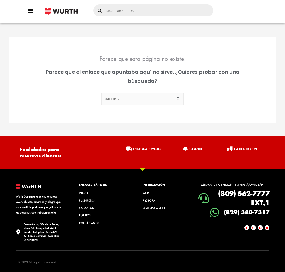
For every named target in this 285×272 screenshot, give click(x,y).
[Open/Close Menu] (30, 11)
